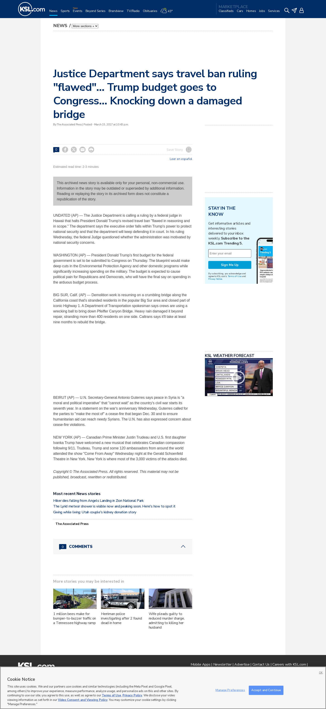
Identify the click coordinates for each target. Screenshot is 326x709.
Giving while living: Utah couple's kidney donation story (94, 512)
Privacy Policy (132, 695)
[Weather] (168, 12)
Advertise (241, 664)
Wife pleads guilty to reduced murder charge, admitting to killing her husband (167, 620)
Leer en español (181, 159)
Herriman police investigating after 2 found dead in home (121, 618)
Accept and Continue (266, 690)
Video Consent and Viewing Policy (83, 700)
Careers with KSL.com (289, 664)
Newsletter (222, 664)
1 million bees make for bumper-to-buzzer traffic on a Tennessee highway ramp (74, 618)
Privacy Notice (215, 278)
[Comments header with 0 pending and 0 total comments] (122, 546)
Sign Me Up (230, 265)
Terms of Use (235, 276)
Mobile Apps (201, 664)
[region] (163, 688)
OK (321, 672)
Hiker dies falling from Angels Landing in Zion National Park (98, 500)
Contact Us (261, 664)
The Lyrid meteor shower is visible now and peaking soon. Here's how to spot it (114, 506)
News (60, 26)
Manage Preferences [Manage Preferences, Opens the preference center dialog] (230, 690)
